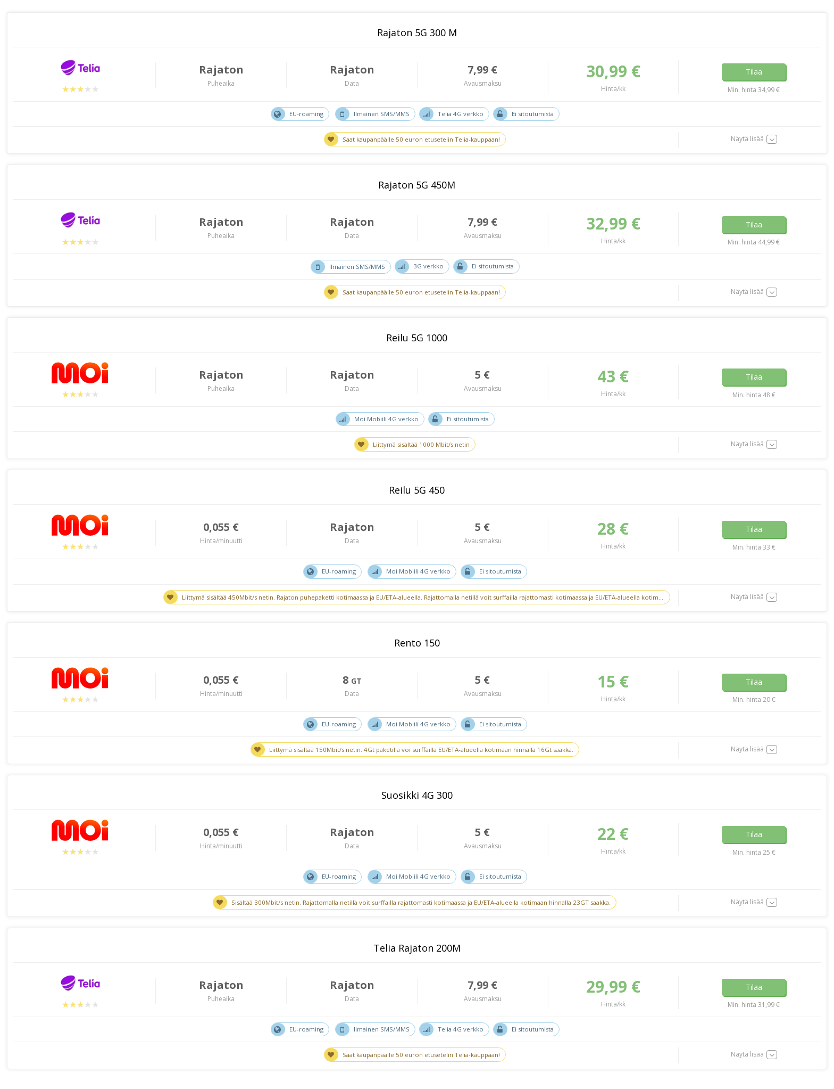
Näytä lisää (747, 139)
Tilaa (754, 70)
